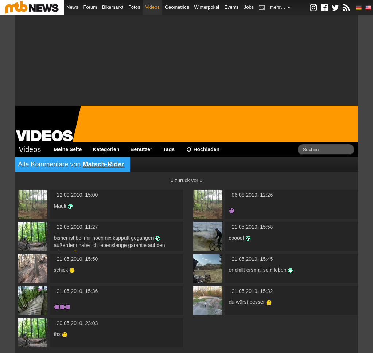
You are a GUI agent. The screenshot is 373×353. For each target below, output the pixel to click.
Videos (152, 7)
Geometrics (177, 7)
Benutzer (141, 149)
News (72, 7)
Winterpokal (206, 7)
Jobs (249, 7)
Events (231, 7)
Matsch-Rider (103, 164)
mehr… (280, 7)
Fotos (134, 7)
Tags (169, 149)
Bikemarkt (112, 7)
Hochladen (202, 149)
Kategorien (106, 149)
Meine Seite (68, 149)
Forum (90, 7)
